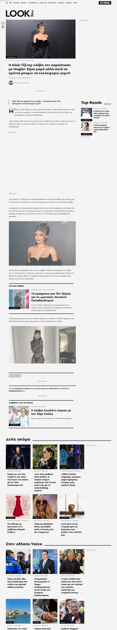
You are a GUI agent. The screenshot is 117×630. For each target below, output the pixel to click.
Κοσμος (10, 573)
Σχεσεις (36, 518)
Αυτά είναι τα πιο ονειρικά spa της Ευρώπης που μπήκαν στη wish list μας (71, 530)
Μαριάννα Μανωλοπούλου (39, 290)
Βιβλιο (63, 623)
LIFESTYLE (43, 3)
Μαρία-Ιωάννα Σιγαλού (14, 521)
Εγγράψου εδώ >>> (17, 391)
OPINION (61, 3)
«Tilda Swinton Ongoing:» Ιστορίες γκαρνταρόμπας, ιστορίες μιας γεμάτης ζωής (71, 480)
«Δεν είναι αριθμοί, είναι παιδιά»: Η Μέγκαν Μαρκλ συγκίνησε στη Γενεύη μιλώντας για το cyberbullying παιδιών (45, 483)
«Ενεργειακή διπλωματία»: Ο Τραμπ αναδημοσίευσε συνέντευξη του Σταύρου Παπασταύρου (42, 588)
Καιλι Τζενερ (15, 376)
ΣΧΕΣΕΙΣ (69, 3)
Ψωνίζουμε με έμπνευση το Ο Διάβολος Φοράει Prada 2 (16, 528)
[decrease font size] (2, 23)
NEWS (75, 3)
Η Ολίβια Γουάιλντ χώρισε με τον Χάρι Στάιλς (52, 413)
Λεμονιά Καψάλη (66, 521)
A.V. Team (64, 626)
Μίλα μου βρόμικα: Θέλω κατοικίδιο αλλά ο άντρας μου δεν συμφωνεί (44, 528)
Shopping (10, 518)
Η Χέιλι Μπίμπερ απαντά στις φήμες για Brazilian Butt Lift (102, 128)
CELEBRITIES (33, 3)
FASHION (16, 3)
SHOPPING (52, 3)
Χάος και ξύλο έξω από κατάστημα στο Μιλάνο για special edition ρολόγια (17, 583)
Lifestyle (64, 518)
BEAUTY (24, 3)
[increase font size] (2, 26)
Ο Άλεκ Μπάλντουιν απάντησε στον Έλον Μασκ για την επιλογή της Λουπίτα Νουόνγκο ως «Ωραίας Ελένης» (71, 586)
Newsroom (18, 83)
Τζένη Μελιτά (38, 521)
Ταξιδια (9, 623)
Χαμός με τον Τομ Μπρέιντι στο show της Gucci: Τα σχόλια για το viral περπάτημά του (17, 480)
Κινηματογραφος (67, 573)
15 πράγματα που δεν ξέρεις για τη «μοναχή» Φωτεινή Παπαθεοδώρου (51, 297)
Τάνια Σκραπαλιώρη (67, 471)
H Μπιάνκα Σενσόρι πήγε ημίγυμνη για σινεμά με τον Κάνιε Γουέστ (102, 114)
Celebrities (11, 57)
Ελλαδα (36, 623)
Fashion (64, 469)
